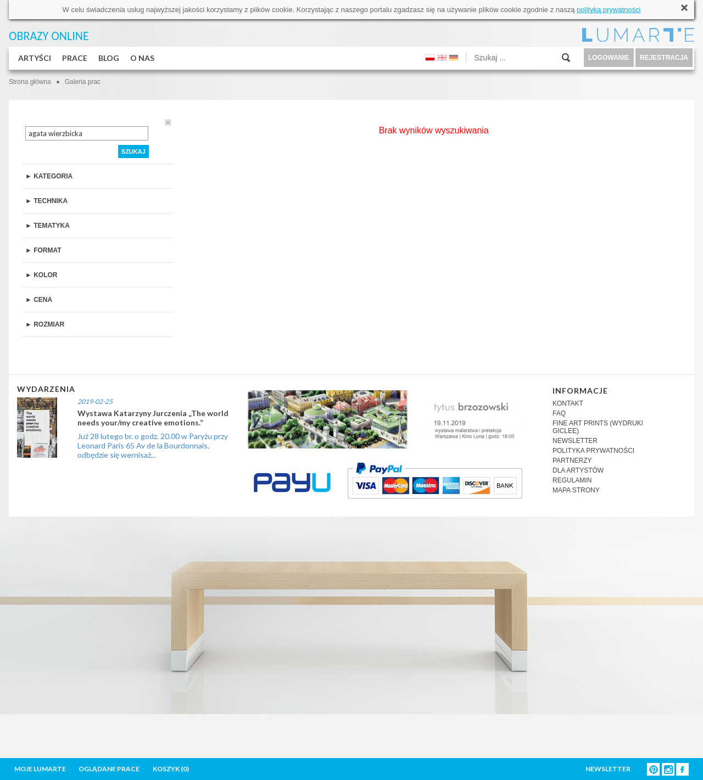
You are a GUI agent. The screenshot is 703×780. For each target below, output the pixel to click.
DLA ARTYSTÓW (578, 470)
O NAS (142, 58)
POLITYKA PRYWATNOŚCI (593, 450)
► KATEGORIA (48, 176)
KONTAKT (568, 403)
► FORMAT (43, 250)
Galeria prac (83, 82)
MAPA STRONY (576, 490)
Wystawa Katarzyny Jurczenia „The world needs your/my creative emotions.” (152, 417)
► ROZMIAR (44, 324)
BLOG (108, 58)
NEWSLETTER (575, 441)
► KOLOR (41, 275)
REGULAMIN (572, 480)
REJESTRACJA (664, 57)
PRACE (74, 58)
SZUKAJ (133, 151)
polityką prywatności (608, 9)
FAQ (559, 413)
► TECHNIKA (46, 201)
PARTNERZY (572, 460)
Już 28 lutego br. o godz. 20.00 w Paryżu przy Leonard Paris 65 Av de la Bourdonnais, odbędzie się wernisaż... (152, 445)
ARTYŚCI (34, 58)
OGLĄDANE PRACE (109, 769)
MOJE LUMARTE (40, 769)
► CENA (38, 300)
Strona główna (30, 82)
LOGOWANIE (608, 57)
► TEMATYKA (47, 225)
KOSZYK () (171, 769)
